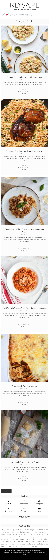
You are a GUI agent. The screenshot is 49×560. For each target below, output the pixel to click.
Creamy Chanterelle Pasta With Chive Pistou (24, 77)
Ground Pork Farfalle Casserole (24, 386)
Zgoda (24, 557)
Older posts (6, 491)
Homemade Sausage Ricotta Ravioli (24, 462)
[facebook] (23, 502)
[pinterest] (23, 509)
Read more (24, 89)
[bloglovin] (8, 509)
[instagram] (39, 502)
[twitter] (8, 502)
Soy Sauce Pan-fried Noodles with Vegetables (24, 151)
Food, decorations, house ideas (24, 10)
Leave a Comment (24, 91)
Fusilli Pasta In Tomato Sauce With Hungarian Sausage (24, 308)
